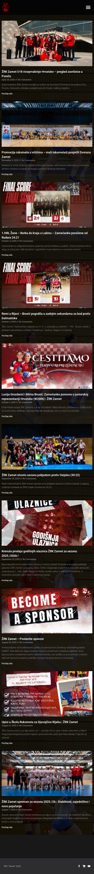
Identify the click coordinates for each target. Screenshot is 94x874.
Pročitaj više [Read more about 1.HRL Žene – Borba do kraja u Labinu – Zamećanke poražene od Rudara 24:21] (7, 255)
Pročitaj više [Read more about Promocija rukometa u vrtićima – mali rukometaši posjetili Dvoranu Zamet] (7, 174)
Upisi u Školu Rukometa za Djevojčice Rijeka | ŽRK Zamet (40, 722)
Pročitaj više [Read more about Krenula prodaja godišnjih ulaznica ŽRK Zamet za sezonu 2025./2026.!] (7, 580)
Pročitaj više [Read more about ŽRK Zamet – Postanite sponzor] (7, 663)
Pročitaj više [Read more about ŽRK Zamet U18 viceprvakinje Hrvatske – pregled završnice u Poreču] (7, 94)
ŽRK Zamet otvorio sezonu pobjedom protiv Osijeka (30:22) (41, 475)
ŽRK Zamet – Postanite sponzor (23, 639)
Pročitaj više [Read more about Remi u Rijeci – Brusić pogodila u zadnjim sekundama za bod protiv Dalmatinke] (7, 336)
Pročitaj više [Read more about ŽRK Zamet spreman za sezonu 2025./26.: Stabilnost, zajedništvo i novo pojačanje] (7, 827)
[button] (88, 7)
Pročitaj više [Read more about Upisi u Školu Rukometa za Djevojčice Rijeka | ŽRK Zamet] (7, 743)
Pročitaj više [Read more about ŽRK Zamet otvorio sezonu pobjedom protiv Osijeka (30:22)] (7, 493)
